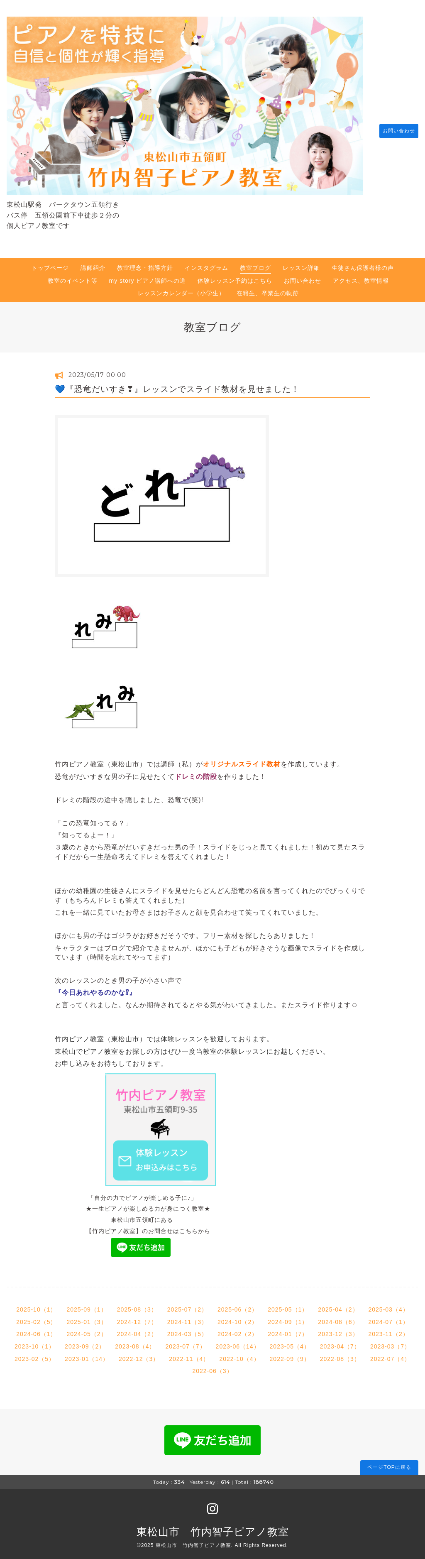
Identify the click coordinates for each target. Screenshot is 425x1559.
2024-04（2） (137, 1329)
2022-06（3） (212, 1366)
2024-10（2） (237, 1317)
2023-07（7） (185, 1342)
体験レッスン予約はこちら (235, 276)
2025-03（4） (389, 1305)
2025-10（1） (36, 1305)
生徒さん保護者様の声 (363, 263)
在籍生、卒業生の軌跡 (268, 289)
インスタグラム (206, 263)
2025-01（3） (86, 1317)
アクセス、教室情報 (361, 276)
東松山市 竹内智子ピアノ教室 (213, 1527)
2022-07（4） (390, 1354)
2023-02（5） (35, 1354)
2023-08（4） (135, 1342)
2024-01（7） (288, 1329)
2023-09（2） (85, 1342)
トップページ (50, 263)
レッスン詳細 (301, 263)
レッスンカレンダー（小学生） (181, 289)
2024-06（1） (36, 1329)
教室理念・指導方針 (145, 263)
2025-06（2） (237, 1305)
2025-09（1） (86, 1305)
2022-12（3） (139, 1354)
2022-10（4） (239, 1354)
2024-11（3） (187, 1317)
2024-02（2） (237, 1329)
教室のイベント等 (73, 276)
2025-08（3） (137, 1305)
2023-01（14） (87, 1354)
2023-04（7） (340, 1342)
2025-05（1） (288, 1305)
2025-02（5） (36, 1317)
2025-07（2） (187, 1305)
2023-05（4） (290, 1342)
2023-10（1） (35, 1342)
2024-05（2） (86, 1329)
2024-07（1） (389, 1317)
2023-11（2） (389, 1329)
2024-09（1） (288, 1317)
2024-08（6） (338, 1317)
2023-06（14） (238, 1342)
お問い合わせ (394, 128)
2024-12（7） (137, 1317)
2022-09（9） (290, 1354)
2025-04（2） (338, 1305)
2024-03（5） (187, 1329)
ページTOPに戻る (389, 1463)
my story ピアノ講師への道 (147, 276)
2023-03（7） (390, 1342)
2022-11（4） (189, 1354)
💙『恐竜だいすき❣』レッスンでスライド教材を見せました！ (177, 384)
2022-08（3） (340, 1354)
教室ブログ (255, 263)
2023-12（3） (338, 1329)
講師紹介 (93, 263)
